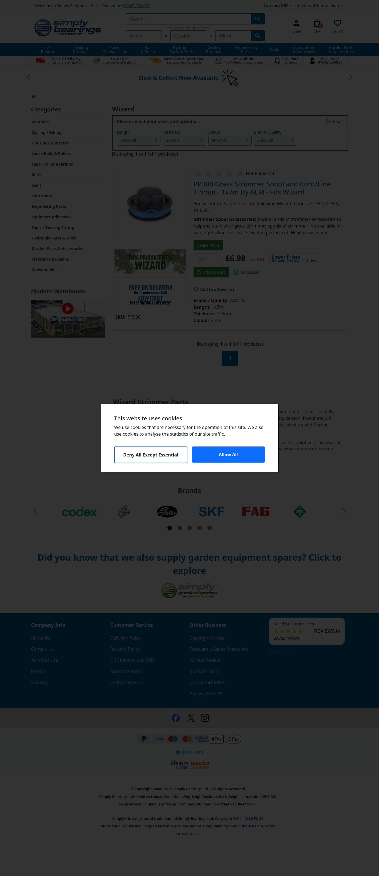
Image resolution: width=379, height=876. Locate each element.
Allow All (228, 454)
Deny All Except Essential (150, 455)
